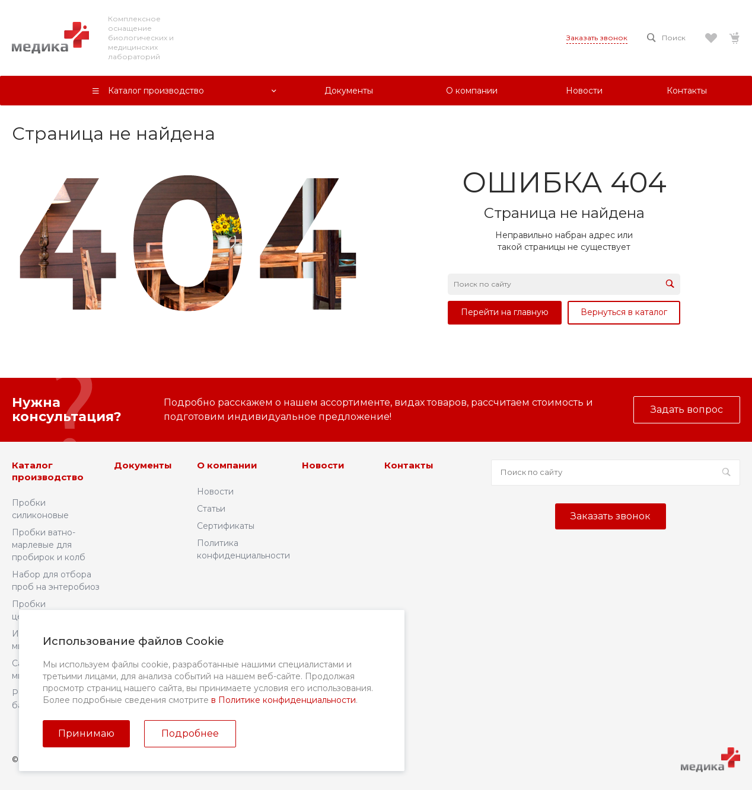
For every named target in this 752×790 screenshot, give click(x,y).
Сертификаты (225, 526)
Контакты (409, 465)
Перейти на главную (505, 312)
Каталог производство (48, 471)
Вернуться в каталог (624, 312)
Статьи (211, 508)
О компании (227, 465)
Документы (143, 465)
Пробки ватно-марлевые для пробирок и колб (48, 545)
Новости (215, 491)
